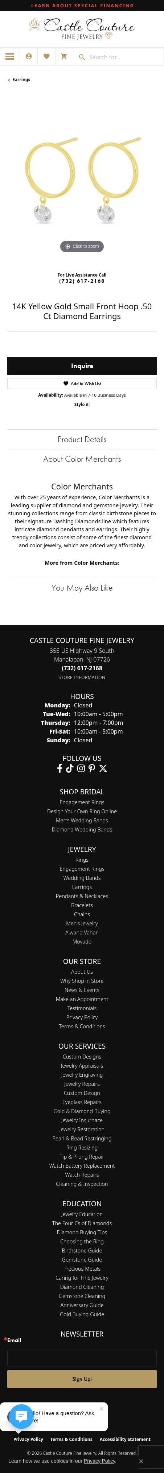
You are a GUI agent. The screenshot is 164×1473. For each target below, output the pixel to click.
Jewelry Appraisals (82, 1065)
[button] (28, 56)
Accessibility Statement (125, 1439)
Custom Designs (82, 1056)
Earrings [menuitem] (82, 887)
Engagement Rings (82, 802)
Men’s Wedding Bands (82, 820)
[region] (82, 180)
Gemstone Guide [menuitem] (82, 1259)
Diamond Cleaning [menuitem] (82, 1286)
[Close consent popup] (141, 1461)
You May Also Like (82, 587)
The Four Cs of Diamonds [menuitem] (82, 1223)
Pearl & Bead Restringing (82, 1138)
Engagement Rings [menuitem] (82, 868)
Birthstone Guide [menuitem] (82, 1250)
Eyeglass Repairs (82, 1102)
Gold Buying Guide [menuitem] (82, 1314)
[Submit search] (79, 57)
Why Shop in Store (81, 980)
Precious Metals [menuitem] (82, 1268)
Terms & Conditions (82, 1026)
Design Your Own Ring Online (82, 811)
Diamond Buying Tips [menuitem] (82, 1232)
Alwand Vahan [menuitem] (82, 932)
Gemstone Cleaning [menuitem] (82, 1296)
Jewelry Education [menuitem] (82, 1214)
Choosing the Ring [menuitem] (82, 1241)
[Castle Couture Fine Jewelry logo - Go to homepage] (82, 29)
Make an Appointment (82, 999)
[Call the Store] (82, 668)
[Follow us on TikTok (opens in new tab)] (70, 768)
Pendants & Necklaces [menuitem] (82, 896)
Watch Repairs (82, 1174)
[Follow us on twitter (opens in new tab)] (103, 768)
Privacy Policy (82, 1017)
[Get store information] (82, 677)
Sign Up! (82, 1379)
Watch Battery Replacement (82, 1165)
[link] (82, 5)
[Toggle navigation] (10, 56)
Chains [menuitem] (82, 914)
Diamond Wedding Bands (82, 829)
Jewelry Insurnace (82, 1120)
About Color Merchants (82, 458)
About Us (82, 971)
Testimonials (82, 1008)
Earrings (21, 79)
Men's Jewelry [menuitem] (82, 923)
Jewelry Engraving (82, 1074)
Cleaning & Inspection (82, 1183)
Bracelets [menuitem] (82, 905)
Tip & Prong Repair (82, 1156)
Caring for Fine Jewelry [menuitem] (82, 1277)
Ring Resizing (82, 1147)
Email (14, 1340)
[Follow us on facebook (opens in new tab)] (59, 768)
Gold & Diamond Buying (81, 1111)
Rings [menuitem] (82, 859)
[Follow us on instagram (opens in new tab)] (81, 768)
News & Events (82, 989)
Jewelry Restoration (82, 1129)
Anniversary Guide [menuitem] (81, 1305)
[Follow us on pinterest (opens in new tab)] (92, 768)
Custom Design (82, 1092)
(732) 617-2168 (82, 281)
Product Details (82, 439)
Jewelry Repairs (82, 1083)
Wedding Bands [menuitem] (82, 877)
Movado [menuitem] (82, 941)
